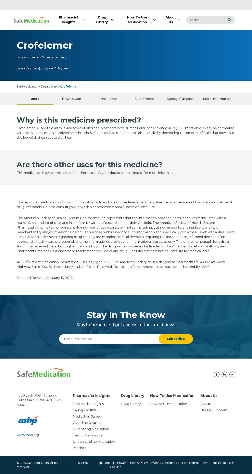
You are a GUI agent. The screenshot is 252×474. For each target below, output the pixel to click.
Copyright (103, 463)
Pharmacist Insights (88, 404)
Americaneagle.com (221, 463)
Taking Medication (87, 435)
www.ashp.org (28, 435)
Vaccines (79, 448)
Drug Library (49, 86)
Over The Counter (87, 423)
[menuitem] (68, 20)
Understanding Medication (94, 442)
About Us (207, 404)
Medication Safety (87, 416)
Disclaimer (82, 463)
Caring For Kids (84, 410)
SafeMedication (27, 86)
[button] (229, 20)
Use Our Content (214, 410)
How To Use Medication (168, 404)
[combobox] (204, 20)
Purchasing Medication (91, 429)
